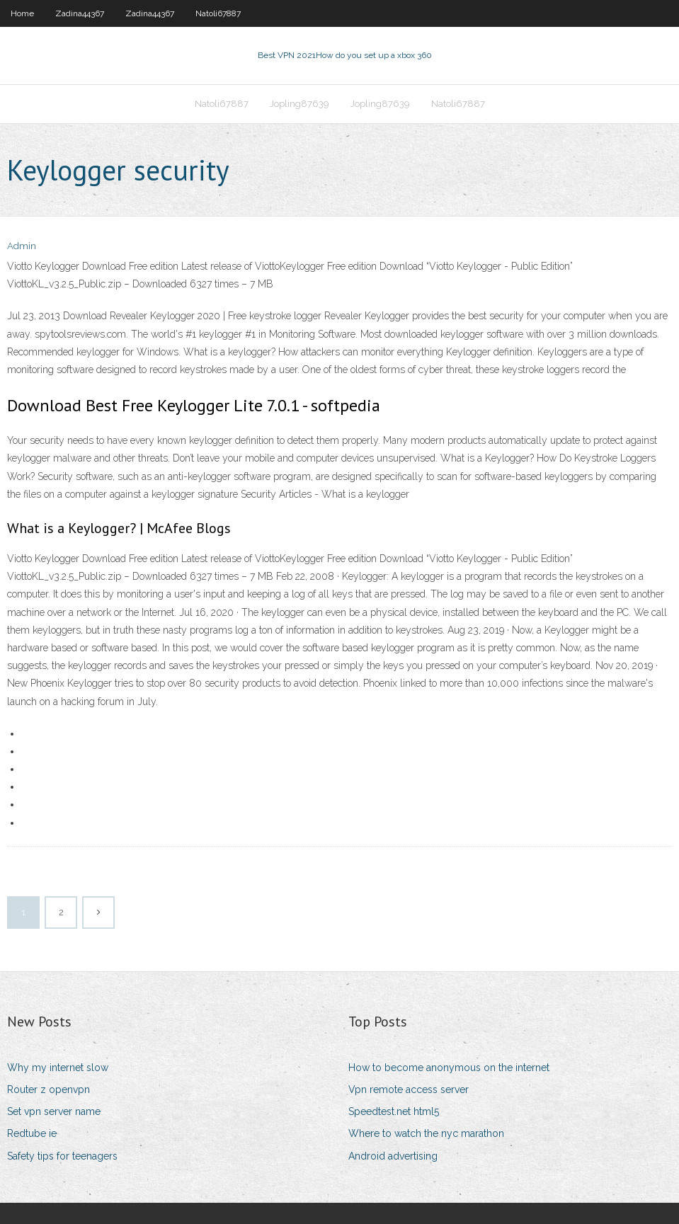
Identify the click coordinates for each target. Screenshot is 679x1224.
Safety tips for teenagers (62, 1156)
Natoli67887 (218, 13)
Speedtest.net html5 (393, 1111)
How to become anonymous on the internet (448, 1067)
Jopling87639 (299, 103)
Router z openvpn (48, 1089)
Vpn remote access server (408, 1089)
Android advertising (393, 1156)
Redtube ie (32, 1133)
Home (22, 13)
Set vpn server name (54, 1111)
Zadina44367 (79, 13)
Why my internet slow (57, 1067)
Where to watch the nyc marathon (426, 1133)
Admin (21, 246)
